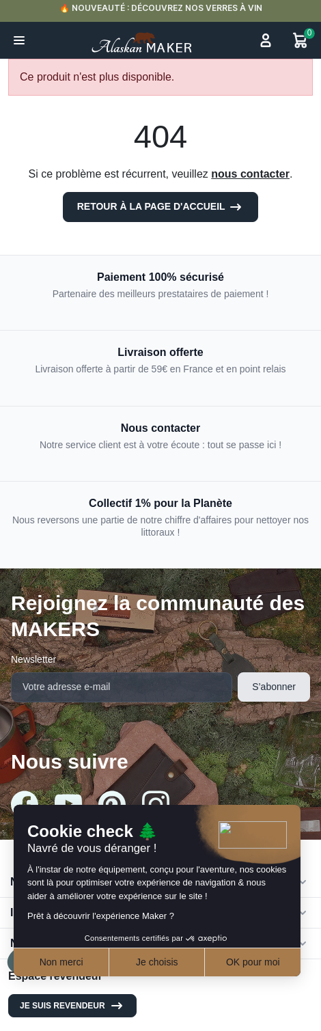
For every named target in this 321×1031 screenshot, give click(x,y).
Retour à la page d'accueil (161, 207)
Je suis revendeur (72, 1006)
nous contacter (250, 174)
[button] (19, 40)
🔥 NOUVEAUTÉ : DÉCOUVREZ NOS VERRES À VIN (160, 8)
